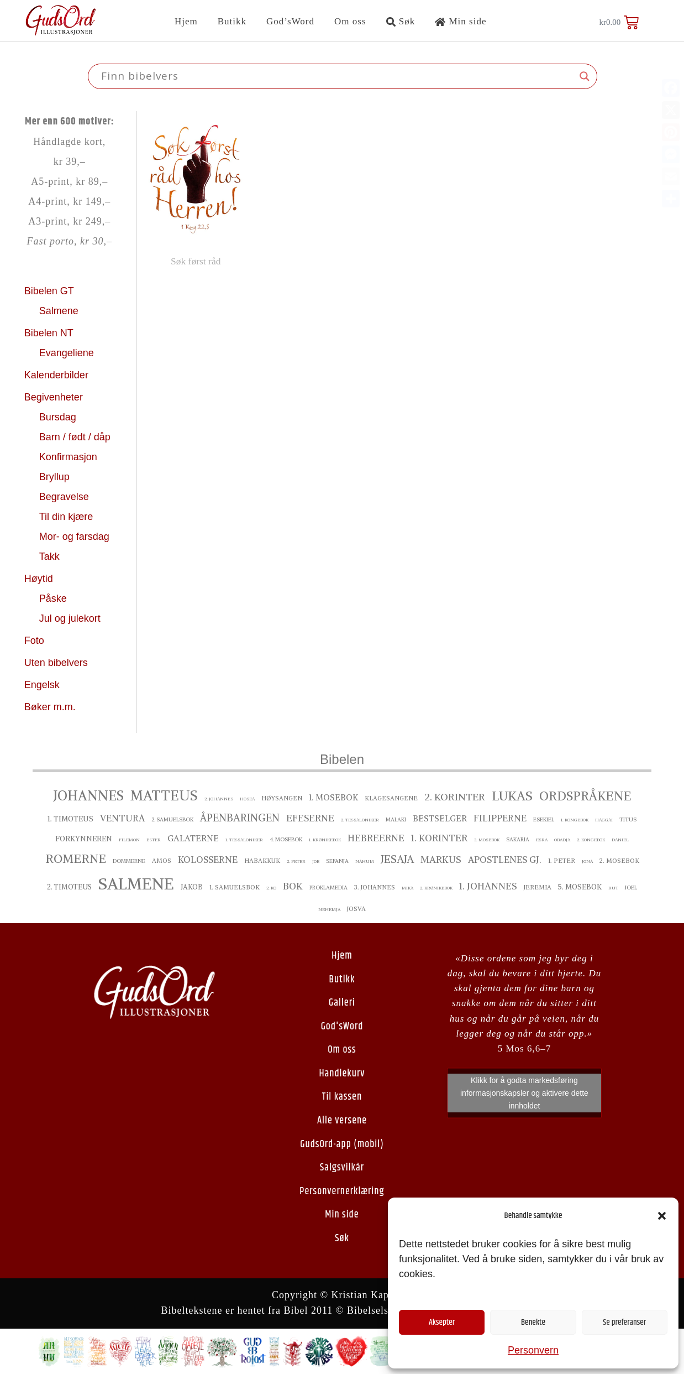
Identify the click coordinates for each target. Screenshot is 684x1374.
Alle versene (342, 1120)
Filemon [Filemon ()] (129, 839)
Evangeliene (68, 352)
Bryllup (55, 476)
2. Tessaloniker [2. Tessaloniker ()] (360, 820)
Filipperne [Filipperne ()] (500, 818)
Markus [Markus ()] (440, 859)
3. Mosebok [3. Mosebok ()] (486, 839)
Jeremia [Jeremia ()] (537, 887)
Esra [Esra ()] (542, 839)
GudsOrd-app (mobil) (341, 1144)
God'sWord (342, 1026)
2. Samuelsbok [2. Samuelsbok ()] (172, 819)
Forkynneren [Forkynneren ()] (83, 839)
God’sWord (290, 21)
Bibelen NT (50, 333)
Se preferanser (624, 1322)
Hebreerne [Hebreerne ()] (376, 838)
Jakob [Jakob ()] (192, 887)
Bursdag (59, 417)
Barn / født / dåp (75, 437)
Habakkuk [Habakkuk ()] (262, 861)
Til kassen (342, 1097)
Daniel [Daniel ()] (620, 839)
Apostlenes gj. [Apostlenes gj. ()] (504, 859)
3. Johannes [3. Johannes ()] (374, 887)
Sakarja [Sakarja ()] (517, 839)
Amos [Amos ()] (161, 861)
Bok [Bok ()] (293, 886)
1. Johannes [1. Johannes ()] (488, 886)
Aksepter (442, 1322)
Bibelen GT (50, 290)
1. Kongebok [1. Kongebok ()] (574, 820)
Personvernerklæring (341, 1191)
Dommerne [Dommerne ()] (129, 861)
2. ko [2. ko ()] (271, 888)
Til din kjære (67, 516)
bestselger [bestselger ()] (440, 818)
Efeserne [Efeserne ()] (310, 818)
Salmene (60, 310)
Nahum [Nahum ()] (364, 861)
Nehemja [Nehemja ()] (329, 909)
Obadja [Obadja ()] (562, 839)
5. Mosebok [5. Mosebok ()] (580, 887)
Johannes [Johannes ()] (88, 795)
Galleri (342, 1003)
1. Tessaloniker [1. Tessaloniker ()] (244, 839)
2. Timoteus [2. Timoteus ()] (69, 887)
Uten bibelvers (57, 662)
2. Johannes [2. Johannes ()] (218, 799)
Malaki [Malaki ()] (396, 819)
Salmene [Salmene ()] (136, 883)
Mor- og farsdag (75, 536)
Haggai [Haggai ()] (604, 820)
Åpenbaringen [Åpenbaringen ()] (240, 817)
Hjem (186, 21)
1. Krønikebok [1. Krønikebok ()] (325, 839)
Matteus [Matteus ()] (164, 795)
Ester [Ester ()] (153, 839)
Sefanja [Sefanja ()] (337, 861)
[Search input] (337, 76)
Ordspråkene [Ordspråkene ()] (585, 796)
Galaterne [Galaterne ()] (193, 838)
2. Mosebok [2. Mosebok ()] (619, 861)
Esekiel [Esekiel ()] (543, 819)
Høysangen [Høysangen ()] (281, 798)
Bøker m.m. (50, 706)
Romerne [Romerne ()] (75, 858)
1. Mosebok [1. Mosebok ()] (333, 797)
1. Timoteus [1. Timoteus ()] (70, 819)
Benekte (533, 1322)
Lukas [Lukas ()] (512, 796)
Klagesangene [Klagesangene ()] (391, 798)
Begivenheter (55, 397)
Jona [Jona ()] (587, 861)
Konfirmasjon (69, 456)
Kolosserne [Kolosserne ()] (208, 859)
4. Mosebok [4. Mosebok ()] (286, 839)
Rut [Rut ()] (613, 888)
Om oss (350, 21)
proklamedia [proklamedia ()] (328, 887)
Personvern (533, 1350)
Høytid (40, 578)
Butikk (232, 21)
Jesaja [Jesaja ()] (397, 859)
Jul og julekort (70, 618)
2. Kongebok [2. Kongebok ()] (591, 839)
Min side (460, 21)
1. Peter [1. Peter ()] (561, 861)
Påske (54, 598)
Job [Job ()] (315, 861)
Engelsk (42, 684)
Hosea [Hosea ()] (247, 799)
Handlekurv (342, 1073)
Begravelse (65, 496)
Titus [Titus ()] (627, 819)
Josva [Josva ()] (356, 909)
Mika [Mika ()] (407, 888)
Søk (400, 21)
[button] (661, 1215)
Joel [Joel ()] (631, 887)
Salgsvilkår (342, 1167)
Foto (35, 640)
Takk (50, 556)
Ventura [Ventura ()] (122, 818)
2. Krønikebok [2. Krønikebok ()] (436, 888)
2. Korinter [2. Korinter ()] (454, 796)
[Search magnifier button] (584, 76)
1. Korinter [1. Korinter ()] (439, 838)
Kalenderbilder (56, 375)
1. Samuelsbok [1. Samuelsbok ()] (234, 887)
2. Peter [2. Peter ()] (296, 861)
